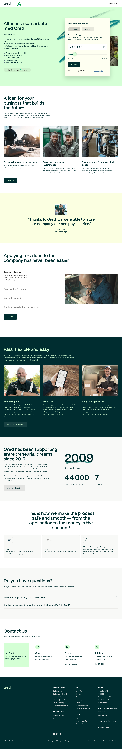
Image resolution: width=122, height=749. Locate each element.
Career (78, 697)
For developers (81, 727)
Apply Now (10, 180)
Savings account (58, 715)
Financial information (83, 708)
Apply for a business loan (15, 424)
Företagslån (74, 29)
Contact (78, 694)
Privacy (50, 741)
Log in (55, 718)
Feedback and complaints (82, 741)
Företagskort (88, 29)
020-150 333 (102, 715)
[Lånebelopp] (87, 54)
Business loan (57, 691)
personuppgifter (98, 71)
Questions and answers (61, 705)
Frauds (78, 703)
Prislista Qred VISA (59, 700)
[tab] (30, 276)
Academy (79, 700)
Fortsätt (74, 64)
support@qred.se (104, 703)
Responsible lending (110, 741)
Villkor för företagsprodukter (63, 697)
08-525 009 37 (103, 727)
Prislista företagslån (59, 703)
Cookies (97, 741)
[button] (112, 4)
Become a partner (82, 721)
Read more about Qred (14, 488)
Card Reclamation (82, 705)
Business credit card (60, 694)
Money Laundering (62, 741)
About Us (79, 691)
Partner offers (80, 724)
